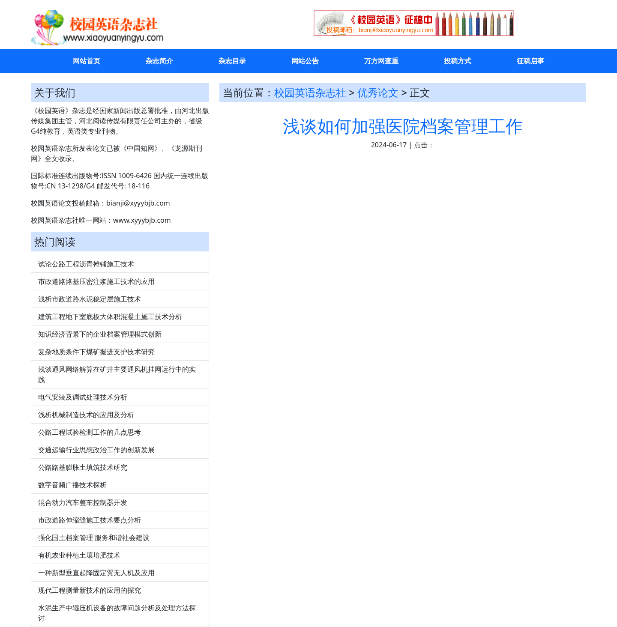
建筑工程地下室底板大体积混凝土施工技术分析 (110, 316)
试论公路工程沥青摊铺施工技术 (86, 264)
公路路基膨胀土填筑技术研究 (82, 467)
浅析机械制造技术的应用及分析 (86, 414)
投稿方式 (457, 61)
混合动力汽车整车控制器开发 (82, 502)
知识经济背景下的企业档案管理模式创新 (100, 334)
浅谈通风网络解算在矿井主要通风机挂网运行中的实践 (117, 374)
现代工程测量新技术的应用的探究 (89, 590)
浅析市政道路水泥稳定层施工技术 (89, 299)
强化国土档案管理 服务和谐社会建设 (94, 537)
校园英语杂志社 (310, 92)
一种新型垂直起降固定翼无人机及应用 (96, 572)
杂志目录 (232, 61)
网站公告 (305, 61)
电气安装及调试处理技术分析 (82, 397)
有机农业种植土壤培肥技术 (79, 555)
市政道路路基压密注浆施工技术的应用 (96, 281)
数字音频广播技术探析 (72, 485)
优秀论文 (377, 92)
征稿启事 (530, 61)
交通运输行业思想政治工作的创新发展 (96, 449)
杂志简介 (159, 61)
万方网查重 (381, 61)
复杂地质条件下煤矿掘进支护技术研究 (96, 351)
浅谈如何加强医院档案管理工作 (403, 125)
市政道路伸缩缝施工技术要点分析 (89, 520)
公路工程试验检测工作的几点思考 (89, 432)
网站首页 (86, 61)
